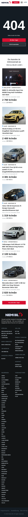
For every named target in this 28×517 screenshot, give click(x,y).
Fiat (2, 413)
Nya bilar (4, 335)
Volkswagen (5, 500)
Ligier (3, 444)
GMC (2, 417)
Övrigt (17, 384)
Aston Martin (5, 384)
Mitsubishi (4, 461)
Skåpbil (17, 388)
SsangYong (4, 490)
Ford (2, 415)
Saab (2, 482)
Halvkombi (18, 377)
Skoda (3, 486)
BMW (2, 390)
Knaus (3, 436)
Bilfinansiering (19, 340)
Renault (3, 477)
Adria (3, 375)
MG (2, 457)
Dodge (3, 407)
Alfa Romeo (4, 380)
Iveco (3, 425)
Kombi (17, 380)
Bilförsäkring (19, 342)
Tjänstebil (4, 337)
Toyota (3, 498)
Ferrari (3, 411)
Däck (16, 344)
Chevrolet (4, 396)
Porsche (4, 473)
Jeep (2, 430)
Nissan (3, 465)
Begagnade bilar (6, 331)
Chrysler (4, 398)
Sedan (17, 386)
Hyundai (3, 421)
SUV (16, 392)
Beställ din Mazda (6, 333)
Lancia (3, 438)
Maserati (4, 448)
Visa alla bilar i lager (14, 65)
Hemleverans (19, 350)
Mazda (3, 452)
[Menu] (21, 2)
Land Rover (4, 440)
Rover (3, 480)
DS (2, 409)
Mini (2, 459)
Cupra (3, 402)
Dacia (3, 405)
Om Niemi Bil (4, 351)
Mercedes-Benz (6, 455)
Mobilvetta (4, 463)
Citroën (3, 400)
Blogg (3, 358)
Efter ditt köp (23, 510)
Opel (2, 467)
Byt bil (17, 331)
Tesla (3, 496)
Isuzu (3, 423)
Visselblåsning (15, 510)
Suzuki (3, 494)
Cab (16, 375)
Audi (2, 386)
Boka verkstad (6, 344)
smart (3, 488)
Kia (2, 434)
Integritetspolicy (5, 510)
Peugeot (4, 469)
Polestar (4, 471)
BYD (2, 392)
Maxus (3, 450)
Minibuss (17, 382)
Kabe (2, 432)
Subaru (3, 492)
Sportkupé (18, 390)
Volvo (3, 502)
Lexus (3, 442)
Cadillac (4, 394)
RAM (2, 475)
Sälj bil (17, 333)
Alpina (3, 382)
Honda (3, 419)
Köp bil (15, 2)
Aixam (3, 377)
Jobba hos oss (19, 357)
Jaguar (3, 427)
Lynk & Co (4, 446)
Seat (2, 484)
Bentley (3, 388)
